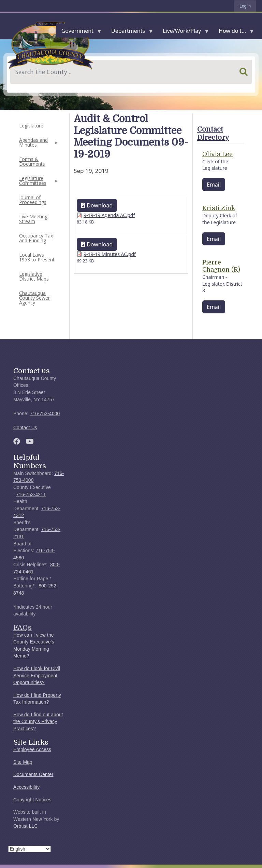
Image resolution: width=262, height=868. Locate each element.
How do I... (233, 32)
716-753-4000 (45, 413)
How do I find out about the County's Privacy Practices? (38, 721)
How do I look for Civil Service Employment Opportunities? (36, 675)
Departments (129, 32)
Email (214, 184)
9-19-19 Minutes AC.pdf (110, 254)
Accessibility (26, 787)
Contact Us (25, 427)
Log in (245, 6)
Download (97, 205)
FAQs (22, 627)
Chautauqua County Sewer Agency (34, 298)
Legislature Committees (38, 182)
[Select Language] (29, 849)
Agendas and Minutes (38, 144)
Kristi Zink (218, 208)
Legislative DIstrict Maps (34, 276)
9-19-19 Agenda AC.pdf (109, 215)
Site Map (22, 762)
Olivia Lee (217, 154)
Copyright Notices (32, 799)
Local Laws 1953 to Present (37, 257)
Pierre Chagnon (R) (221, 266)
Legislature (31, 125)
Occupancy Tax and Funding (36, 238)
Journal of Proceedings (32, 199)
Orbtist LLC (25, 826)
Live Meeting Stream (33, 219)
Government (79, 32)
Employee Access (32, 749)
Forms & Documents (32, 161)
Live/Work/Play (183, 32)
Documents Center (33, 774)
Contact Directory (213, 133)
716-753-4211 (31, 494)
